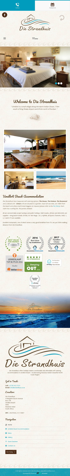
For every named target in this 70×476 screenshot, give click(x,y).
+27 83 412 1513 (14, 385)
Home (10, 425)
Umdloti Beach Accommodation (18, 429)
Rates (10, 433)
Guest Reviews (13, 441)
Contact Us (11, 446)
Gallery (10, 437)
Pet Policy (56, 206)
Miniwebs (42, 473)
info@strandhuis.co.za (17, 388)
